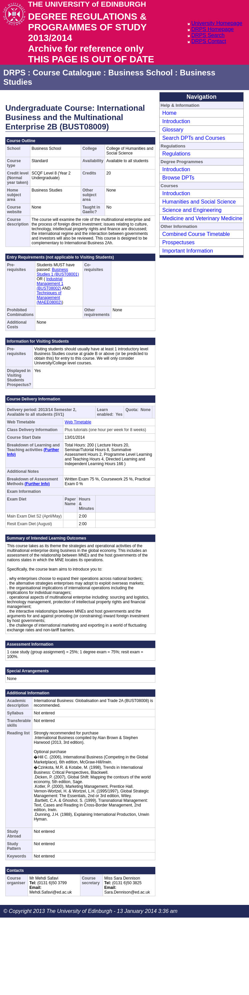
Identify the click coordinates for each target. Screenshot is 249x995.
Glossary (172, 129)
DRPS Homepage (212, 29)
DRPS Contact (208, 41)
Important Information (187, 251)
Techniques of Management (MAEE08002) (49, 298)
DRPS (14, 72)
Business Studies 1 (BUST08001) (58, 272)
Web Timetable (78, 422)
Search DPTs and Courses (193, 138)
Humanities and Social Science (199, 202)
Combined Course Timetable (196, 234)
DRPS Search (208, 35)
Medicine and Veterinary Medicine (202, 218)
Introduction (176, 121)
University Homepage (216, 23)
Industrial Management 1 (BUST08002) (50, 284)
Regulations (176, 153)
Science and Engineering (192, 210)
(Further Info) (37, 483)
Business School (140, 72)
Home (169, 113)
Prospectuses (178, 242)
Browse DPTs (178, 178)
